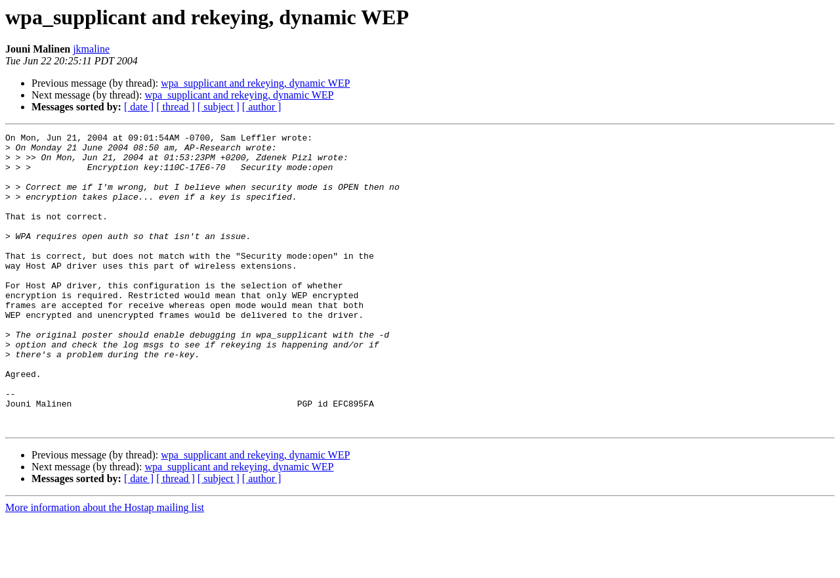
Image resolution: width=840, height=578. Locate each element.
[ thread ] (175, 106)
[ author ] (262, 106)
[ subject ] (219, 106)
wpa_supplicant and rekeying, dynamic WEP (255, 83)
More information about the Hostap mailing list (104, 566)
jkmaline (91, 49)
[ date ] (139, 106)
